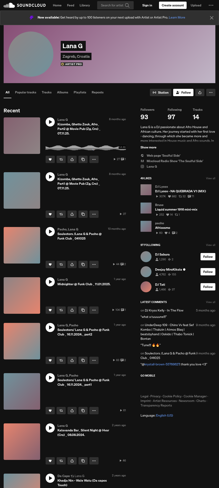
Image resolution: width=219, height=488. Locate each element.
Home (57, 5)
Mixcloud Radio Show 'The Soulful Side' (172, 161)
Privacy (155, 396)
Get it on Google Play (185, 385)
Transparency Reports (156, 405)
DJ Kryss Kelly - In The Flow (164, 310)
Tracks (47, 92)
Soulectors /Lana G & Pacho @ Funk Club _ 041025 (168, 355)
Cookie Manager (195, 396)
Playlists (80, 92)
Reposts (98, 92)
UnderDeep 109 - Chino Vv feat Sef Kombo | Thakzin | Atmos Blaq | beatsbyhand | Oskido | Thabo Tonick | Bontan (167, 331)
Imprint (146, 400)
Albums (62, 92)
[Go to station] (160, 92)
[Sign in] (147, 5)
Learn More (177, 17)
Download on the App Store (154, 385)
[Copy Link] (83, 159)
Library (85, 5)
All (7, 92)
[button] (211, 5)
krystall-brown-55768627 (162, 364)
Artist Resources (165, 400)
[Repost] (61, 159)
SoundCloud (25, 5)
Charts (201, 400)
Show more (148, 147)
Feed (70, 5)
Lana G (149, 166)
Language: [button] (157, 415)
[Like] (50, 159)
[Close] (211, 17)
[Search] (115, 5)
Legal (144, 396)
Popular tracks (25, 92)
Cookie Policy (172, 396)
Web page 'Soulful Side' (160, 155)
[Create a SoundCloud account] (173, 5)
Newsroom (186, 400)
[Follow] (183, 92)
